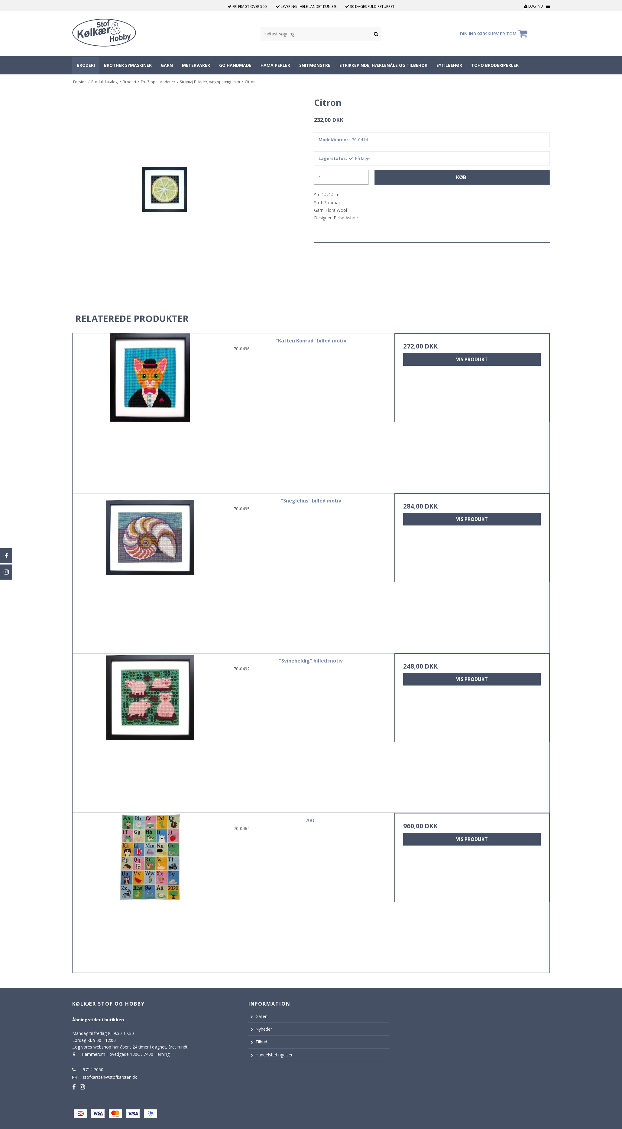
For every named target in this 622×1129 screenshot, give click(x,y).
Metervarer (196, 65)
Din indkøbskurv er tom (494, 33)
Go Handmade (235, 65)
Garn (167, 65)
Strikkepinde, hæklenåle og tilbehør (383, 65)
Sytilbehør (449, 65)
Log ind (533, 6)
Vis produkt (472, 359)
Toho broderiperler (495, 65)
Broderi (86, 65)
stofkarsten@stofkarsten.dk (110, 1077)
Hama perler (275, 65)
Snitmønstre (314, 65)
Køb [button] (461, 177)
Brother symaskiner (128, 65)
